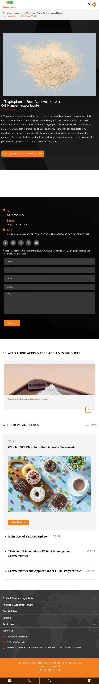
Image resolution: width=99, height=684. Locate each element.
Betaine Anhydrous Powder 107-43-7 (28, 400)
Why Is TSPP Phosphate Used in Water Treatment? (42, 447)
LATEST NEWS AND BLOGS (20, 425)
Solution (7, 618)
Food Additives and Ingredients (18, 598)
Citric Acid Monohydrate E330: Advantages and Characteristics (39, 553)
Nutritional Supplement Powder (18, 605)
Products (16, 13)
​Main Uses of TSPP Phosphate (28, 536)
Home (8, 13)
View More (18, 522)
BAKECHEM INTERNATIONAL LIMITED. (47, 663)
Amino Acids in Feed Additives (49, 13)
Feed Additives (28, 13)
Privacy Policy (55, 666)
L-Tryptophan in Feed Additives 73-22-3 (21, 16)
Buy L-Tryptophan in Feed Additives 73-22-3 (22, 153)
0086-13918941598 (15, 215)
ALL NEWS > (92, 425)
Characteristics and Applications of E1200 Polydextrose (44, 571)
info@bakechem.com (16, 225)
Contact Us (8, 631)
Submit (11, 323)
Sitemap (41, 666)
